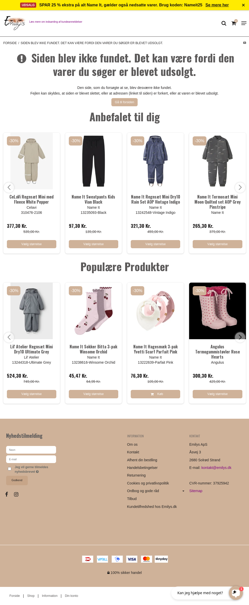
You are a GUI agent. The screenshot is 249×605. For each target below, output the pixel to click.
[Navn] (31, 450)
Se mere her (217, 5)
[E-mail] (31, 459)
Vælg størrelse (31, 244)
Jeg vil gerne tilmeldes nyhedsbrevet (35, 469)
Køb (155, 394)
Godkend (16, 480)
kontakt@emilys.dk (216, 468)
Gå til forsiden (124, 102)
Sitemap (195, 491)
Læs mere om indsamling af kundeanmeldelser (55, 21)
